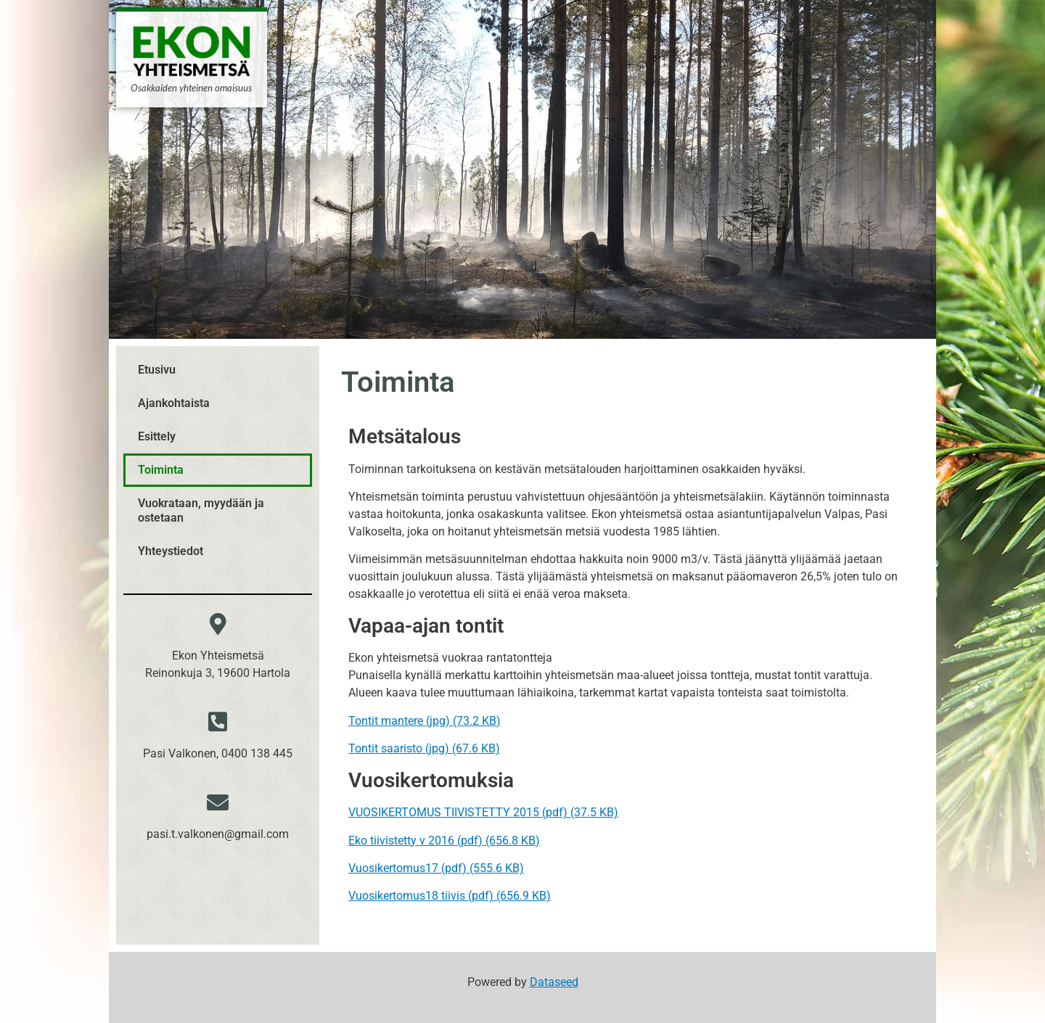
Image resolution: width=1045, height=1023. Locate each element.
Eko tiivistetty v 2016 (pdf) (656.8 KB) (444, 840)
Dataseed (554, 982)
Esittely (157, 436)
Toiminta (161, 470)
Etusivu (157, 370)
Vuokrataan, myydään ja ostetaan (201, 510)
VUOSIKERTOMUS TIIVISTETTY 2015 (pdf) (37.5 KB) (483, 812)
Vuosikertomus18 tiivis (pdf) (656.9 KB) (449, 896)
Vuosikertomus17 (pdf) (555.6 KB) (436, 868)
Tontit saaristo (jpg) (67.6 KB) (424, 748)
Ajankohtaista (174, 403)
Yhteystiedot (170, 551)
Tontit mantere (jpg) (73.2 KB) (424, 721)
